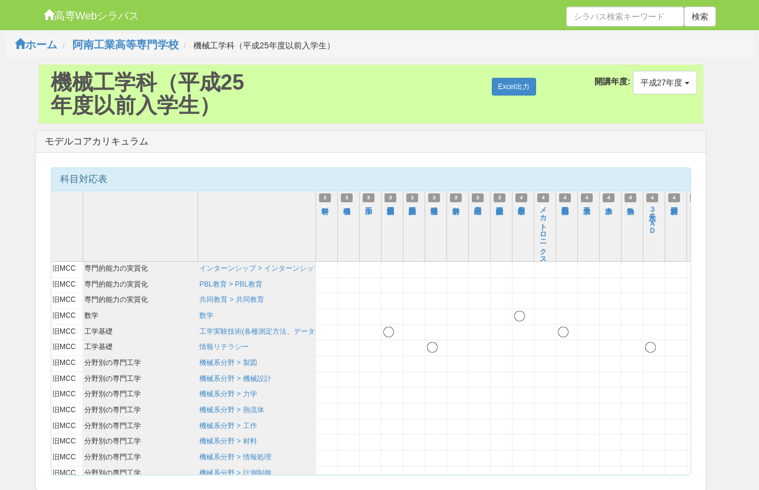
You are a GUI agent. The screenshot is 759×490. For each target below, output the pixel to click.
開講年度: (612, 81)
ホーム (36, 45)
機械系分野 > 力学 (228, 394)
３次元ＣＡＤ (652, 216)
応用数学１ (521, 205)
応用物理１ (478, 205)
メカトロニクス (543, 231)
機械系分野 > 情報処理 (235, 457)
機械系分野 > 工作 (228, 426)
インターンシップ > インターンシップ (260, 268)
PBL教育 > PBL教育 (230, 284)
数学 (206, 315)
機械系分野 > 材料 (228, 441)
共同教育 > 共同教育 (231, 299)
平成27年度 (664, 82)
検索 (700, 16)
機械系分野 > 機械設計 (235, 378)
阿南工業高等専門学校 (126, 45)
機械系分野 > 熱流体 (231, 410)
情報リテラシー (224, 347)
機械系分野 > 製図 (228, 363)
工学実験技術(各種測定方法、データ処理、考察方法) (283, 331)
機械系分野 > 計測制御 (235, 473)
